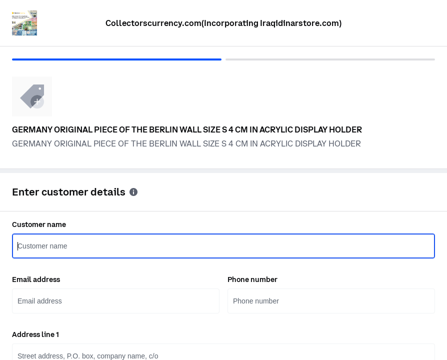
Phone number (253, 279)
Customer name (39, 224)
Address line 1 (35, 334)
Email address (36, 279)
